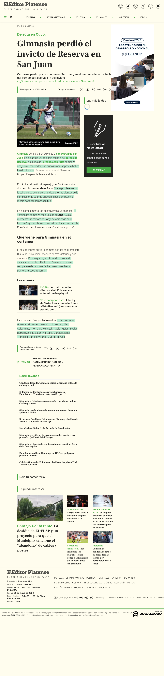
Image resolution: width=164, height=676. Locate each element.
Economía (119, 583)
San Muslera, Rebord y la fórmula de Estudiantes (44, 428)
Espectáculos (62, 583)
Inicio (20, 26)
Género (108, 583)
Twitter (66, 597)
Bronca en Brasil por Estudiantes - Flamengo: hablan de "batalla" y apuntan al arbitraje (48, 420)
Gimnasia (22, 153)
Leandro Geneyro (24, 584)
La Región (123, 17)
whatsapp (71, 597)
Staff (139, 597)
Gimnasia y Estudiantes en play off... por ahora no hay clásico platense (47, 402)
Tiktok (76, 597)
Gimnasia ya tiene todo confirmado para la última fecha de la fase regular (48, 445)
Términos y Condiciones (105, 597)
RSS (144, 597)
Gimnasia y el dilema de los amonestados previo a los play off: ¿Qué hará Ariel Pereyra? (47, 436)
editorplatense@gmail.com (45, 613)
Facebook (61, 597)
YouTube (81, 597)
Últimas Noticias (55, 17)
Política (80, 17)
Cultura (76, 583)
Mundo (131, 583)
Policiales (101, 17)
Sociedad (79, 587)
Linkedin (91, 597)
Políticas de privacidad (126, 597)
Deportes (29, 26)
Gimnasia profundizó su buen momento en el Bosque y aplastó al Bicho (48, 411)
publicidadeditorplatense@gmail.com (82, 613)
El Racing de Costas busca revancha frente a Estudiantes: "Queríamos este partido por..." (42, 393)
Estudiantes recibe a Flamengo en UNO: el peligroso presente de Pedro (46, 454)
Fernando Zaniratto (53, 161)
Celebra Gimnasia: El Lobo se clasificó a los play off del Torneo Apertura (48, 463)
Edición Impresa (63, 587)
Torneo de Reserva (45, 358)
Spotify (86, 597)
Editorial (92, 587)
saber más (98, 170)
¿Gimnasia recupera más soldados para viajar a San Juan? (56, 81)
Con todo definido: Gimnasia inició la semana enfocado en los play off (48, 384)
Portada (30, 17)
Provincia (104, 587)
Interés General (93, 583)
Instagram (56, 597)
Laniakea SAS (25, 581)
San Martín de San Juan (48, 362)
